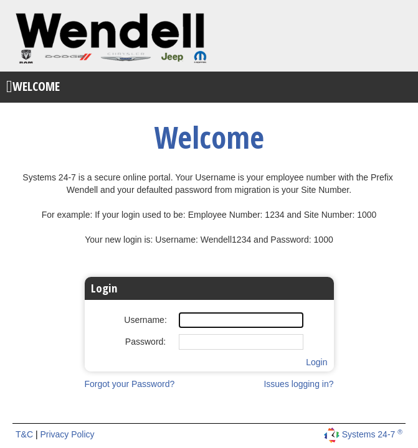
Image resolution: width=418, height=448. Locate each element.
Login (316, 362)
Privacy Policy (67, 434)
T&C (26, 434)
